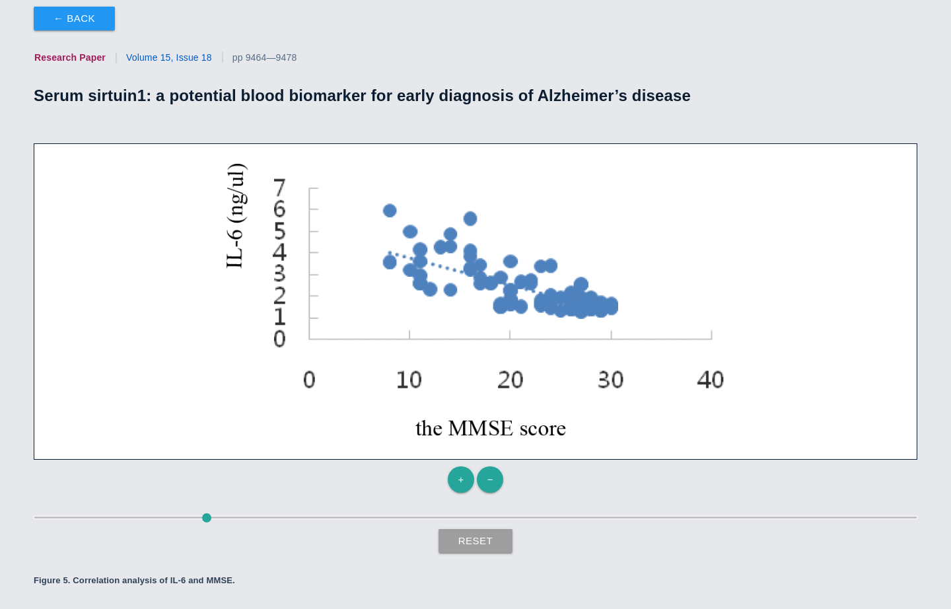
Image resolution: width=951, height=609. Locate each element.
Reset (475, 540)
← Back (74, 18)
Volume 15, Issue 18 (169, 57)
